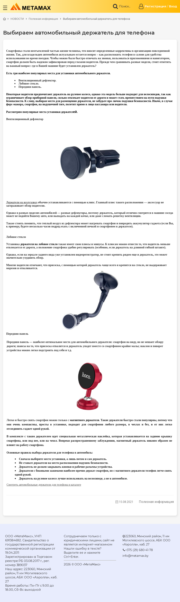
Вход (173, 6)
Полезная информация (43, 18)
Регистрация (155, 6)
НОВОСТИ (17, 18)
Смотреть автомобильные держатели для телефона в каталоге (44, 484)
